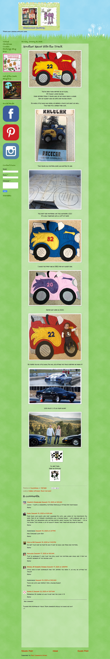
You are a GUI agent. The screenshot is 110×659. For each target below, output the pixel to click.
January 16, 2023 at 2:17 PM (45, 531)
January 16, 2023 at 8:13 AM (52, 502)
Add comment (28, 601)
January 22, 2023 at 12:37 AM (44, 591)
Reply (29, 508)
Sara (29, 513)
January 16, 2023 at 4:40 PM (45, 542)
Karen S (30, 591)
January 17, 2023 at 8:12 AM (44, 553)
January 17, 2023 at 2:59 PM (57, 567)
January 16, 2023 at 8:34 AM (41, 513)
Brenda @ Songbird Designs (37, 567)
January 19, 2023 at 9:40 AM (45, 580)
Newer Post (27, 651)
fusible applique (34, 491)
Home (55, 651)
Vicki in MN (31, 542)
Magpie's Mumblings (34, 502)
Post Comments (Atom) (39, 655)
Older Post (83, 651)
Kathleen (30, 553)
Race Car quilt (46, 491)
